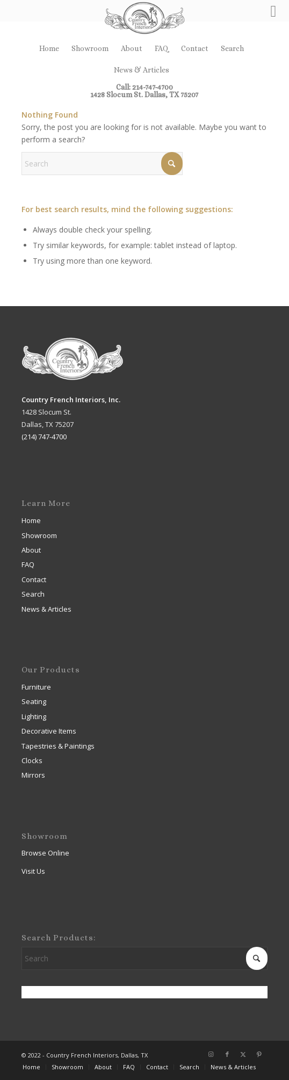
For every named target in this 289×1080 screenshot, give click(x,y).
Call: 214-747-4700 (144, 87)
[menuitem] (49, 48)
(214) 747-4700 (44, 436)
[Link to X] (243, 1054)
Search (232, 48)
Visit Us (33, 871)
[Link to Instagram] (211, 1054)
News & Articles (141, 70)
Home (49, 48)
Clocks (31, 760)
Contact (194, 48)
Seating (33, 701)
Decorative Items (48, 731)
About (131, 48)
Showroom (90, 48)
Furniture (36, 687)
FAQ (162, 48)
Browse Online (45, 853)
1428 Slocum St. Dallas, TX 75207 (144, 94)
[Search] (102, 163)
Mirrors (33, 775)
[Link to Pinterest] (259, 1054)
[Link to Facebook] (227, 1054)
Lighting (33, 716)
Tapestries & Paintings (58, 746)
